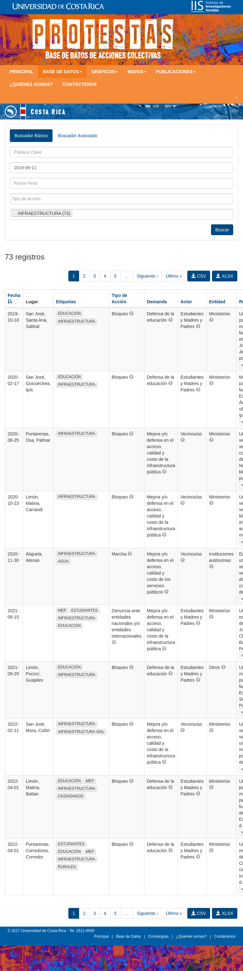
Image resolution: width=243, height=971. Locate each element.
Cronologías (158, 936)
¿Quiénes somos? (31, 84)
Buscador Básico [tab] (31, 135)
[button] (131, 313)
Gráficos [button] (104, 71)
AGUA (63, 561)
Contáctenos (79, 84)
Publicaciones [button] (176, 71)
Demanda (157, 301)
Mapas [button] (137, 71)
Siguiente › (147, 276)
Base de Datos (128, 936)
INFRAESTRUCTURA (76, 321)
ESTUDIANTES (84, 610)
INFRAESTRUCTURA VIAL (81, 732)
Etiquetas (66, 301)
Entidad (217, 301)
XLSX (224, 276)
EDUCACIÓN (69, 313)
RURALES (67, 867)
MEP (62, 610)
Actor (186, 301)
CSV (198, 276)
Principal (21, 71)
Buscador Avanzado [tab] (77, 135)
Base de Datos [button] (62, 71)
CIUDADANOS (70, 796)
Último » (174, 276)
